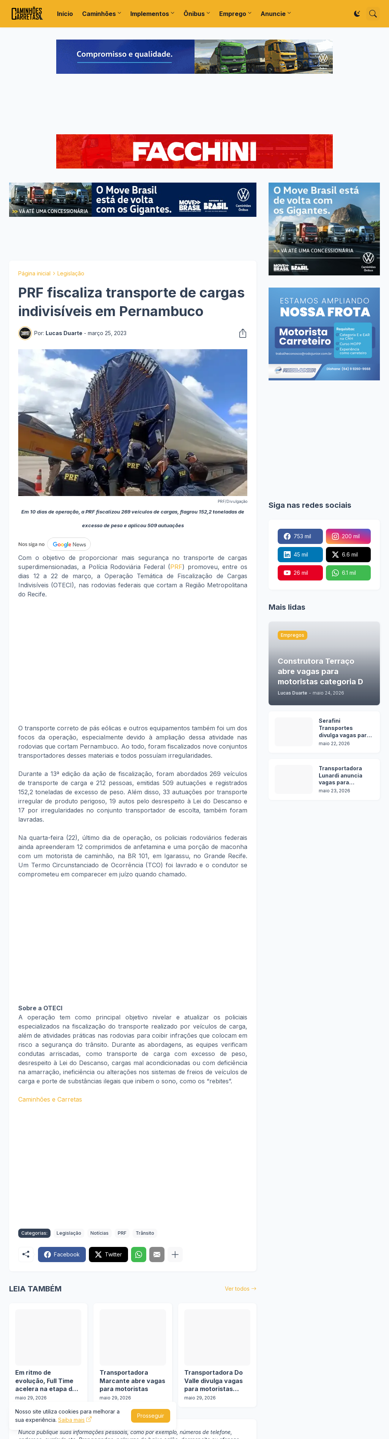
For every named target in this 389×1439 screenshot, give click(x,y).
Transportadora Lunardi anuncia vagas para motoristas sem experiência (341, 776)
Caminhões (99, 13)
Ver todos (237, 1288)
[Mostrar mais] (175, 1254)
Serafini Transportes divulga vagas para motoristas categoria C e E (344, 728)
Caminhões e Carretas (50, 1099)
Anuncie (273, 13)
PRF (176, 567)
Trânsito (145, 1233)
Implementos (149, 13)
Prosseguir (150, 1415)
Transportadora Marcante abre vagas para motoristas (132, 1381)
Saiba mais (71, 1420)
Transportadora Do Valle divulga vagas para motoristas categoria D (213, 1381)
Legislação (70, 273)
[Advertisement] (194, 105)
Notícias (99, 1233)
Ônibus (194, 13)
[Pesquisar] (373, 14)
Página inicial (34, 273)
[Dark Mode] (357, 14)
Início (65, 13)
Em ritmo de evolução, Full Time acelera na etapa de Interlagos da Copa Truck (45, 1381)
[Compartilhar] (240, 333)
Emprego (232, 13)
